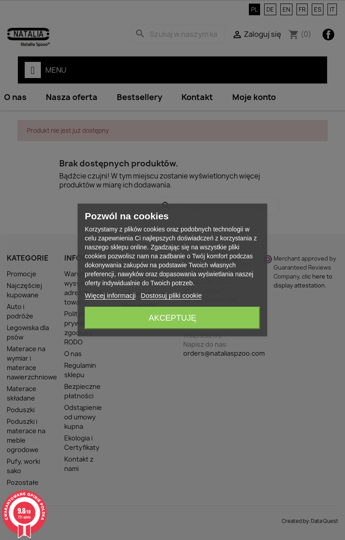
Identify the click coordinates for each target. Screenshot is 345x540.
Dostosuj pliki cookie (171, 295)
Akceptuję (172, 318)
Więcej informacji (110, 295)
